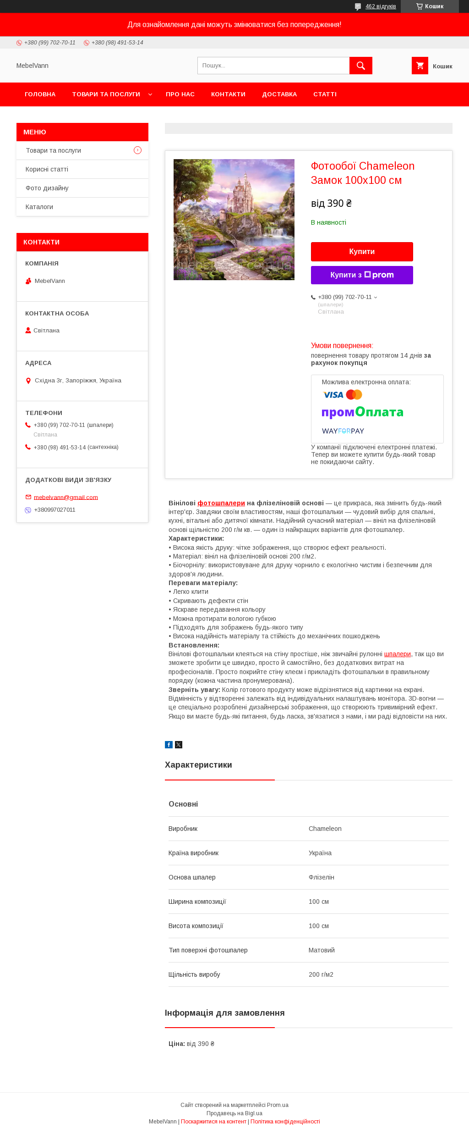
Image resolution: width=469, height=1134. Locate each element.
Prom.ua (278, 1105)
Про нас (180, 94)
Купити (362, 251)
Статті (325, 94)
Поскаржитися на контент (213, 1121)
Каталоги (39, 206)
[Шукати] (360, 65)
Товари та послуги (106, 94)
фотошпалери (221, 503)
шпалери (397, 654)
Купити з (361, 275)
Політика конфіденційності (285, 1121)
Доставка (279, 94)
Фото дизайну (47, 188)
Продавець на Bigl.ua (234, 1113)
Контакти (228, 94)
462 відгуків (380, 6)
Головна (40, 94)
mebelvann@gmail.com (66, 496)
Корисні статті (47, 169)
